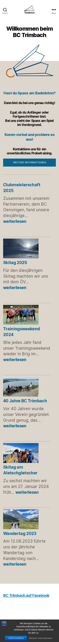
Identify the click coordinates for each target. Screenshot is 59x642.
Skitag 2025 (15, 262)
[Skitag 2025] (21, 249)
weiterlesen (14, 221)
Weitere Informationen (40, 638)
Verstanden (16, 638)
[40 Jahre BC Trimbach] (21, 387)
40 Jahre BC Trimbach (25, 400)
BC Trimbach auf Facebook (26, 595)
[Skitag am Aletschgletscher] (21, 453)
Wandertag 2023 (19, 533)
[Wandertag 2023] (21, 519)
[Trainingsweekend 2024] (21, 315)
